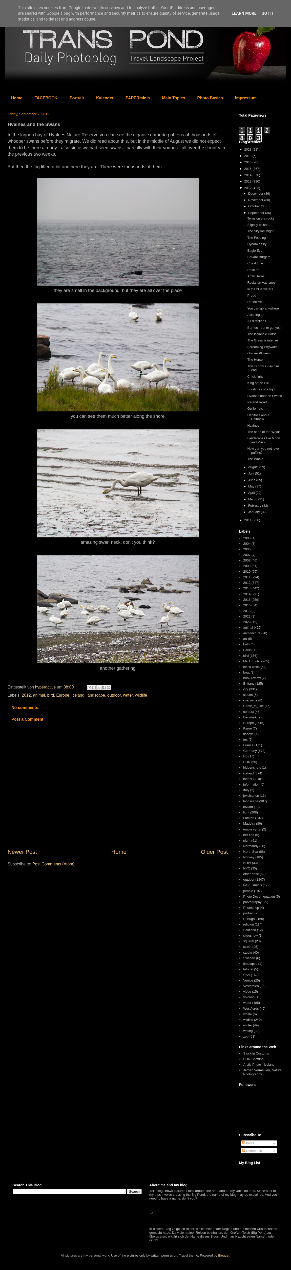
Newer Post (22, 852)
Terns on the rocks (260, 218)
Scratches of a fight (261, 389)
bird (50, 695)
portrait (248, 913)
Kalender (104, 98)
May (251, 486)
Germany (250, 751)
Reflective (254, 302)
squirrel (248, 941)
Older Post (214, 852)
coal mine (250, 700)
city (245, 689)
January (254, 512)
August (253, 467)
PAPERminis (138, 98)
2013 (248, 181)
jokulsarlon (251, 795)
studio (247, 952)
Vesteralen (251, 986)
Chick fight (255, 376)
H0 (245, 756)
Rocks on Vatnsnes (261, 282)
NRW (247, 863)
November (256, 200)
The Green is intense (262, 340)
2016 (248, 162)
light (246, 812)
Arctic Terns (255, 276)
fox (245, 739)
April (252, 493)
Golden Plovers (258, 353)
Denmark (250, 717)
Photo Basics (210, 98)
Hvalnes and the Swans (264, 396)
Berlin (247, 650)
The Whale (255, 459)
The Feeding (256, 238)
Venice (248, 980)
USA (246, 975)
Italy (246, 790)
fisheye (248, 734)
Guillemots (255, 408)
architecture (251, 633)
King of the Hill (257, 383)
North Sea (250, 852)
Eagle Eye (254, 250)
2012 (26, 695)
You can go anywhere (263, 308)
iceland (78, 695)
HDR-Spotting (253, 1059)
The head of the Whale (264, 432)
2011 (248, 520)
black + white (252, 661)
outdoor (114, 695)
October (254, 206)
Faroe (247, 728)
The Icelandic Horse (262, 334)
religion (248, 924)
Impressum (246, 98)
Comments (252, 1151)
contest (248, 712)
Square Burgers (258, 257)
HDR (246, 762)
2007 (247, 555)
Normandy (250, 846)
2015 (248, 169)
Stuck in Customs (256, 1053)
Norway (248, 857)
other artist (251, 874)
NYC (246, 868)
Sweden (249, 958)
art (245, 639)
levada (248, 807)
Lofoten (248, 818)
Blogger (223, 1255)
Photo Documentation (259, 896)
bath (246, 644)
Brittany (248, 683)
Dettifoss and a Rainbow (258, 417)
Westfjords (251, 1008)
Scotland (249, 930)
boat (246, 672)
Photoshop (251, 908)
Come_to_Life (253, 706)
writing (248, 1031)
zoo (245, 1036)
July (251, 473)
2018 (248, 156)
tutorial (248, 969)
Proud (251, 295)
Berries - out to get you (264, 328)
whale (247, 1014)
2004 (247, 544)
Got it (267, 13)
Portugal (249, 919)
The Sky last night (260, 231)
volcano (249, 997)
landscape (96, 695)
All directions (256, 321)
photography (252, 902)
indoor (247, 779)
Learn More (244, 13)
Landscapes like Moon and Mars (263, 440)
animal (39, 695)
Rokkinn (253, 270)
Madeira (249, 823)
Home (16, 98)
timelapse (250, 964)
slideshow (250, 935)
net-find (248, 835)
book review (252, 678)
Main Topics (173, 98)
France (248, 745)
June (252, 480)
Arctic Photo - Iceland (259, 1064)
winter (247, 1025)
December (256, 193)
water (128, 695)
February (255, 505)
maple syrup (252, 829)
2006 (247, 549)
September (256, 213)
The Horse (255, 359)
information (251, 784)
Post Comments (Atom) (53, 864)
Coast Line (255, 263)
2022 (247, 616)
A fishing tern (256, 315)
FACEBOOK (45, 98)
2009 (247, 566)
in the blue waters (260, 289)
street (247, 947)
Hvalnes (253, 425)
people (248, 891)
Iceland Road (257, 402)
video (247, 991)
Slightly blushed (258, 225)
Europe (62, 695)
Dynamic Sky (256, 244)
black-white (251, 667)
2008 (247, 560)
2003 (247, 538)
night (246, 840)
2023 (248, 149)
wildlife (141, 695)
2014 (248, 175)
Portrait (77, 98)
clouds (248, 695)
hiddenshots (252, 767)
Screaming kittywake (262, 347)
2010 (247, 571)
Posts (248, 1143)
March (253, 499)
